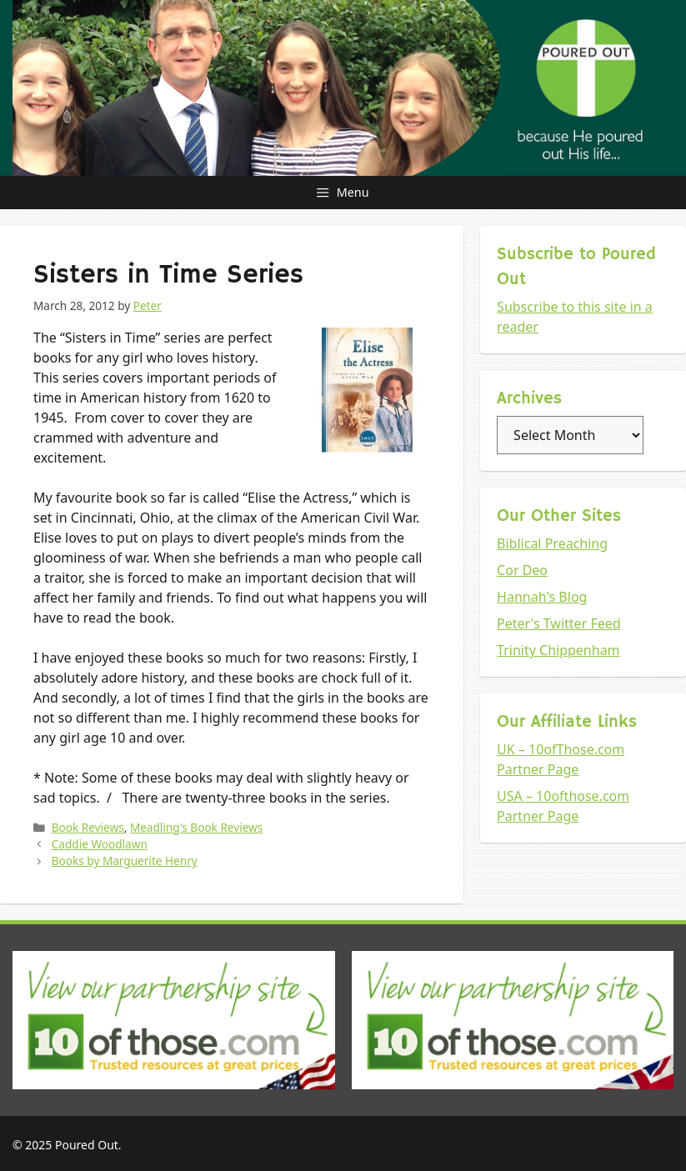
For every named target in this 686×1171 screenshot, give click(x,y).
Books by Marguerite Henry (125, 860)
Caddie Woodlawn (100, 844)
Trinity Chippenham (558, 650)
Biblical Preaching (552, 543)
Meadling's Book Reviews (196, 827)
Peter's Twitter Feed (559, 623)
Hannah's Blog (542, 597)
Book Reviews (88, 827)
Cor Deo (522, 570)
